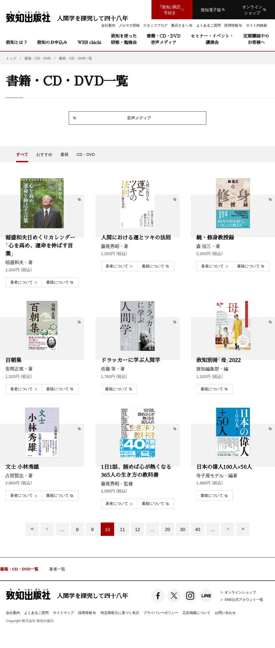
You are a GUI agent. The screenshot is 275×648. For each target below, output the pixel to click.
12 (137, 529)
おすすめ (44, 154)
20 (167, 529)
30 (182, 529)
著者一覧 (57, 569)
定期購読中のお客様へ (256, 39)
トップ (11, 58)
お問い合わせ (225, 612)
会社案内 (13, 612)
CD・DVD (86, 154)
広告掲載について (197, 612)
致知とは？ (16, 42)
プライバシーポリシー (160, 612)
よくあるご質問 (36, 612)
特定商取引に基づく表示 (120, 612)
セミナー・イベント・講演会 (212, 39)
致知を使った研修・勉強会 (124, 39)
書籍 (64, 154)
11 (122, 529)
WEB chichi (89, 42)
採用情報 (87, 613)
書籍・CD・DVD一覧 (19, 569)
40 (197, 529)
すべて (22, 154)
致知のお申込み (52, 42)
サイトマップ (63, 612)
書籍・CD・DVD (37, 58)
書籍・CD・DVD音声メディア (163, 39)
